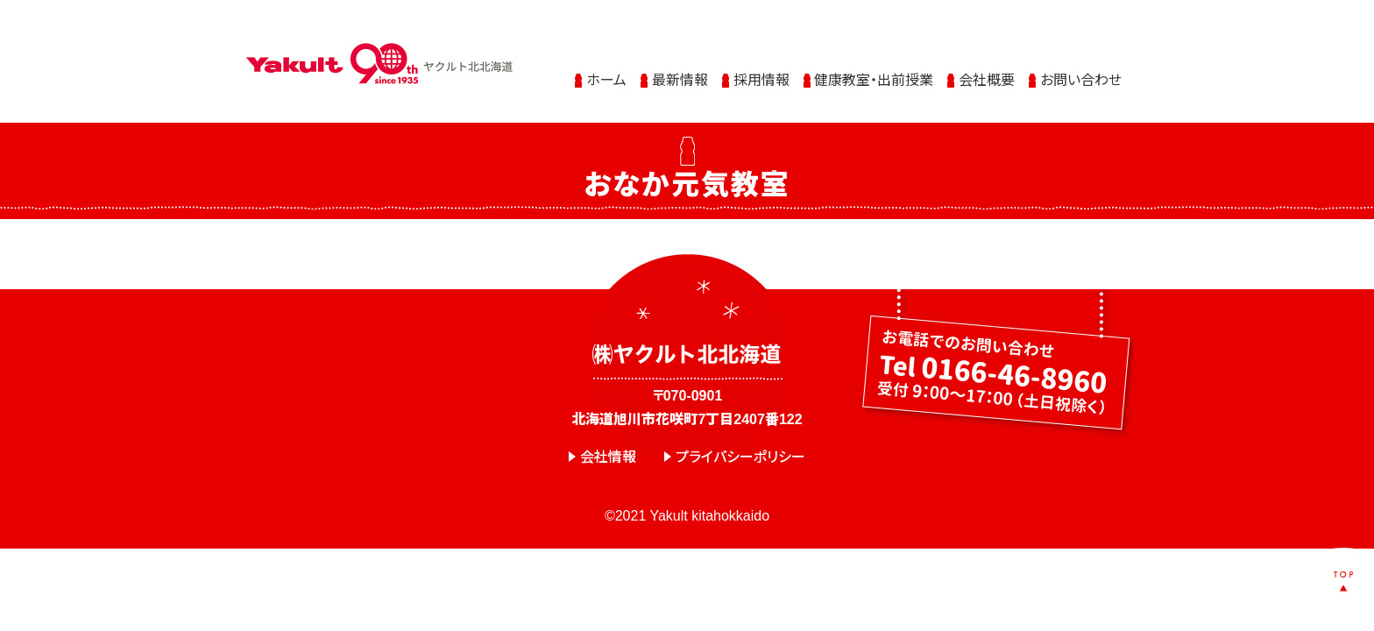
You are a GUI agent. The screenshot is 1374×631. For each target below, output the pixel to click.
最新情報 (680, 72)
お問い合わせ (1081, 72)
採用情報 (761, 72)
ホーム (606, 72)
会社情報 (608, 457)
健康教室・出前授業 (873, 72)
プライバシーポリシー (740, 457)
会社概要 (987, 72)
